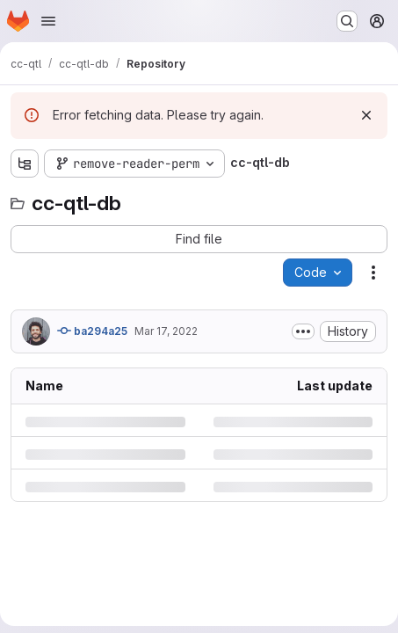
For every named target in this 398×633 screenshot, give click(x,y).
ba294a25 (92, 331)
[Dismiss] (366, 115)
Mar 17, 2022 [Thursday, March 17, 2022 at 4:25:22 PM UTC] (166, 331)
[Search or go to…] (347, 21)
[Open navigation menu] (48, 21)
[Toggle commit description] (303, 331)
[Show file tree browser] (25, 163)
